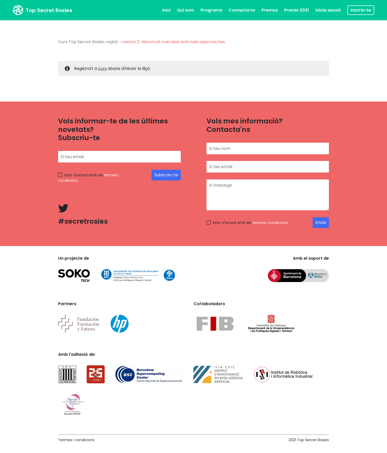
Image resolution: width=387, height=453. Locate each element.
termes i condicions (270, 222)
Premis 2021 (296, 10)
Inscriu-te (360, 10)
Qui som (185, 10)
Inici (166, 10)
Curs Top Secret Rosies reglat (88, 42)
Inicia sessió (328, 10)
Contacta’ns (242, 10)
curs (102, 68)
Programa (211, 10)
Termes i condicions (76, 439)
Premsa (270, 10)
